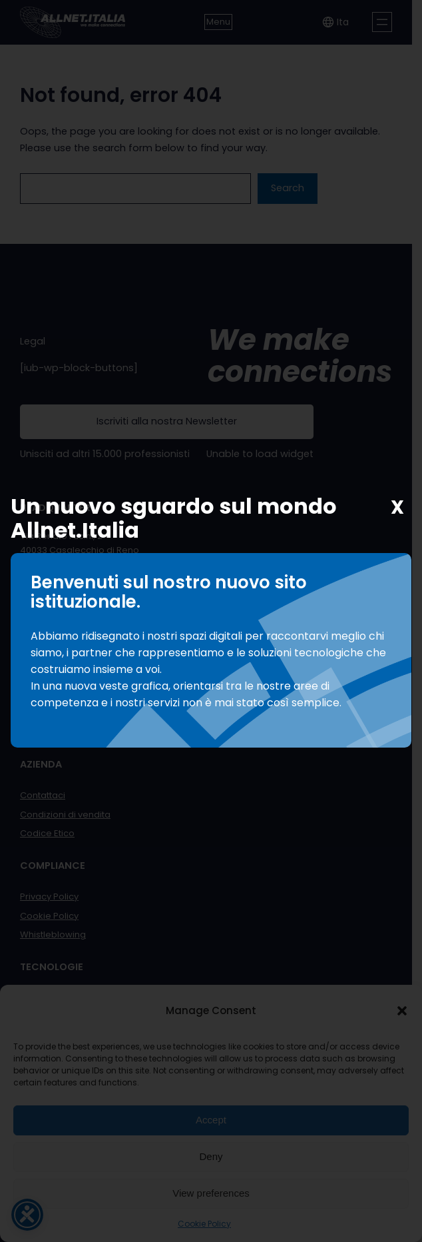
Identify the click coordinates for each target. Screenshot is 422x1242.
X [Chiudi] (397, 507)
